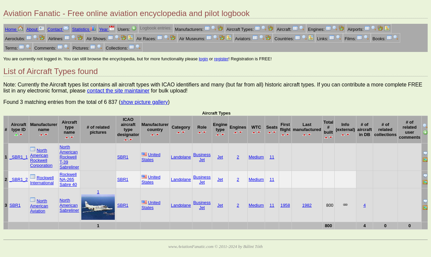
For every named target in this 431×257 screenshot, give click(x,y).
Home (14, 29)
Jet (220, 156)
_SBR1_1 (18, 156)
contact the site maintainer (118, 90)
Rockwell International (42, 180)
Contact (58, 29)
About (35, 29)
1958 (285, 205)
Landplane (181, 156)
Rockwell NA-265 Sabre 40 (68, 179)
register (221, 58)
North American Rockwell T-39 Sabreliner (69, 157)
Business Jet (202, 157)
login (203, 58)
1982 (307, 205)
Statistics (84, 29)
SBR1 (122, 156)
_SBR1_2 (18, 179)
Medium (256, 156)
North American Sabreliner (69, 205)
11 (271, 156)
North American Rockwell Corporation (41, 158)
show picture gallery (144, 102)
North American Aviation (39, 205)
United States (151, 157)
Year (106, 29)
